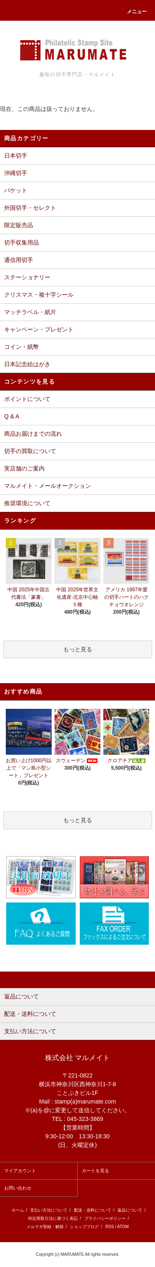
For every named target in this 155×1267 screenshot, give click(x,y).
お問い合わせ (17, 1187)
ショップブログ (84, 1226)
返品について (129, 1210)
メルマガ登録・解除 (45, 1226)
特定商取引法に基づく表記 (53, 1218)
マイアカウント (20, 1170)
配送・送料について (92, 1210)
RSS (109, 1226)
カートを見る (95, 1170)
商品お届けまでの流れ (33, 433)
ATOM (123, 1226)
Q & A (11, 416)
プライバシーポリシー (105, 1218)
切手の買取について (30, 451)
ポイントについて (27, 399)
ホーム (18, 1210)
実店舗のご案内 (24, 468)
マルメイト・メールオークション (47, 485)
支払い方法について (48, 1210)
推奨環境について (27, 503)
